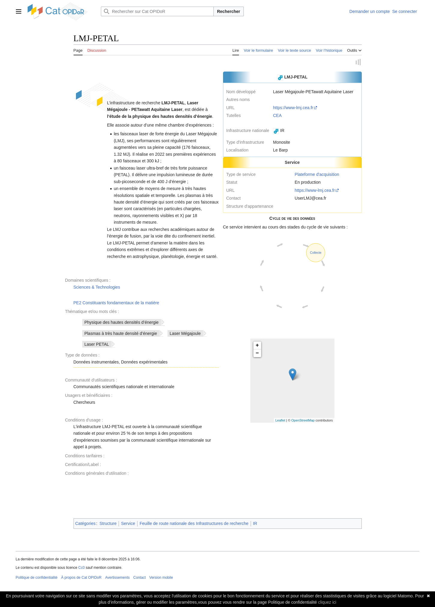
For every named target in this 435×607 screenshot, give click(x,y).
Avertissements (117, 578)
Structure (107, 523)
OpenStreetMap (303, 420)
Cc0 (81, 568)
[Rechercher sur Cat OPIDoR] (157, 11)
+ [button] (257, 345)
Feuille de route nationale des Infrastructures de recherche (194, 523)
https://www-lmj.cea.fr (293, 107)
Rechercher (228, 11)
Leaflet (280, 420)
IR (255, 523)
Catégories (85, 523)
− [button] (257, 353)
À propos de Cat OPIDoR (81, 578)
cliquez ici (327, 602)
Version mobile (161, 578)
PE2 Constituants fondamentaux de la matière (116, 302)
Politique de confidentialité (36, 578)
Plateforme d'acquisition (317, 174)
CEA (277, 115)
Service (128, 523)
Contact (139, 578)
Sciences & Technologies (97, 287)
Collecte (316, 253)
